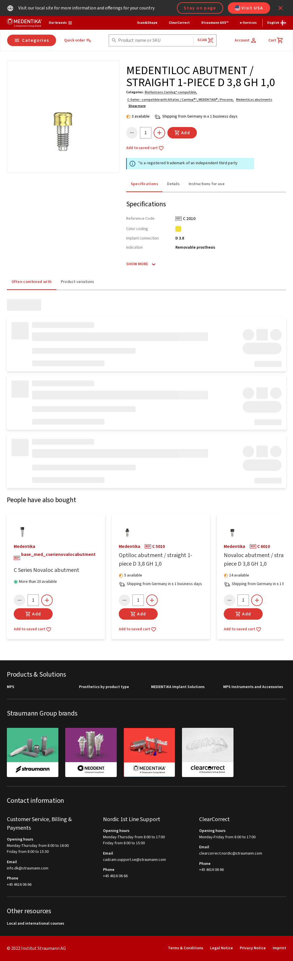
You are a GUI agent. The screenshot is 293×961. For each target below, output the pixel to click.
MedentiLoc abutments (254, 99)
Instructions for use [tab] (207, 183)
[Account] (245, 40)
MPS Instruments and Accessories (253, 687)
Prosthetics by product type (104, 687)
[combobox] (154, 40)
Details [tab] (173, 183)
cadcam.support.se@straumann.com (134, 860)
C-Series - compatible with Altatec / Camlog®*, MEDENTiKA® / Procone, (180, 99)
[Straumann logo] (24, 23)
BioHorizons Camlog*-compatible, (171, 92)
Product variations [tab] (77, 281)
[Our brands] (60, 23)
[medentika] (149, 752)
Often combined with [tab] (31, 281)
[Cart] (276, 40)
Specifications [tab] (144, 183)
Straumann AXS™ (214, 22)
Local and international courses (35, 924)
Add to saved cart (145, 148)
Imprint (279, 948)
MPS (10, 687)
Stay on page (200, 8)
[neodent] (91, 752)
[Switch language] (276, 23)
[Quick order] (78, 40)
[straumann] (32, 752)
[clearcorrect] (207, 752)
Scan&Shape (147, 22)
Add (182, 133)
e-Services (248, 22)
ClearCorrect (179, 22)
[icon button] (280, 8)
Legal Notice (221, 948)
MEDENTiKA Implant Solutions (178, 687)
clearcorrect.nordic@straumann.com (230, 853)
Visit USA (249, 8)
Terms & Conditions (185, 948)
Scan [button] (205, 40)
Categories (31, 40)
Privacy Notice (253, 948)
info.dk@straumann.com (27, 868)
